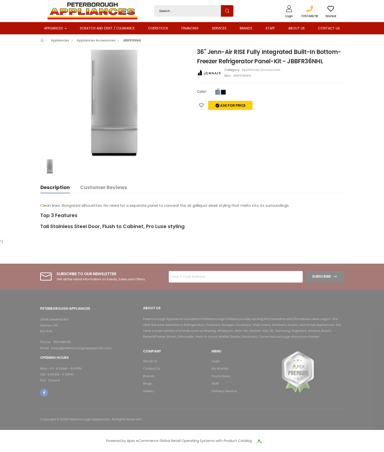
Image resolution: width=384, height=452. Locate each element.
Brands (246, 28)
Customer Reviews (103, 187)
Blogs (147, 383)
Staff (270, 28)
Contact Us (329, 28)
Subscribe (321, 276)
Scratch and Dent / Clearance (107, 28)
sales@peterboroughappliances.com (81, 348)
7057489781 (62, 342)
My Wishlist (220, 368)
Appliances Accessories (96, 40)
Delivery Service (224, 391)
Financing (190, 28)
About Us (296, 28)
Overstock (158, 28)
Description (55, 187)
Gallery (148, 391)
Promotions (221, 376)
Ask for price (232, 105)
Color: (202, 91)
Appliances (53, 28)
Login (216, 361)
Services (219, 28)
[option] (115, 103)
